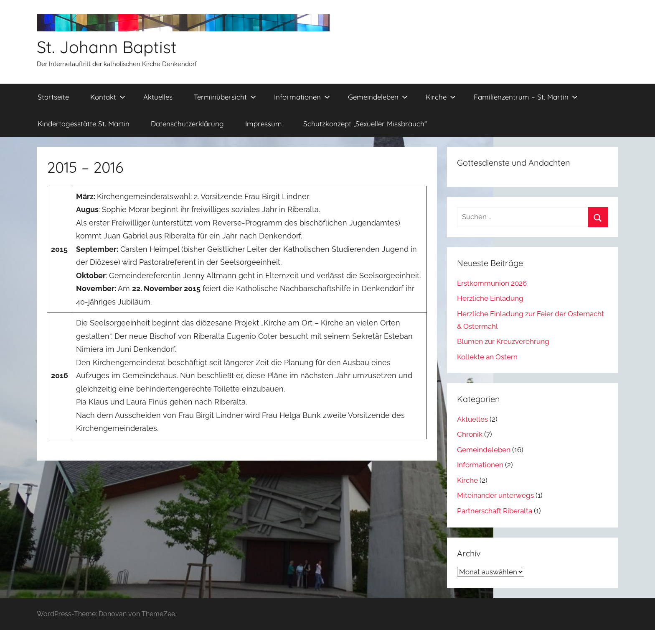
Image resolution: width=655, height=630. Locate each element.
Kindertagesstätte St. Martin (83, 123)
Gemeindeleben (378, 96)
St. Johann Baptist (107, 46)
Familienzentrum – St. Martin (526, 96)
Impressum (263, 123)
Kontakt (107, 96)
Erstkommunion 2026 (492, 283)
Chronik (469, 434)
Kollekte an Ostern (487, 357)
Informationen (302, 96)
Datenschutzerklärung (187, 123)
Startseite (53, 96)
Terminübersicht (225, 96)
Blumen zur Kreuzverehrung (503, 341)
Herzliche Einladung (490, 298)
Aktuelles (158, 96)
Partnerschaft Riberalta (494, 511)
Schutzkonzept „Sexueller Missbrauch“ (365, 123)
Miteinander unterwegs (495, 495)
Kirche (441, 96)
